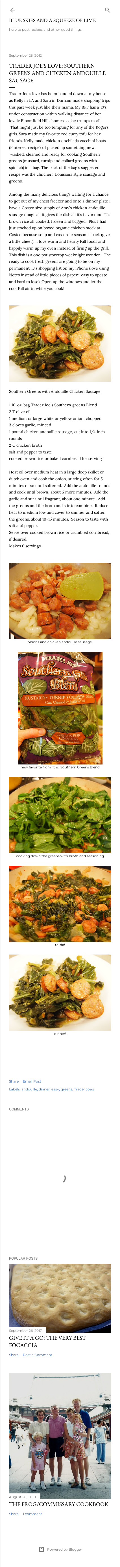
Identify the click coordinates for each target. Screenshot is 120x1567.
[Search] (107, 8)
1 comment (32, 1514)
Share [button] (14, 1081)
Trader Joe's (84, 1089)
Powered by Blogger (60, 1549)
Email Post (32, 1081)
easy (55, 1089)
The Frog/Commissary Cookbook (58, 1504)
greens (66, 1089)
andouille (29, 1089)
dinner (44, 1089)
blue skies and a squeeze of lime (52, 20)
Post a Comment (37, 1355)
